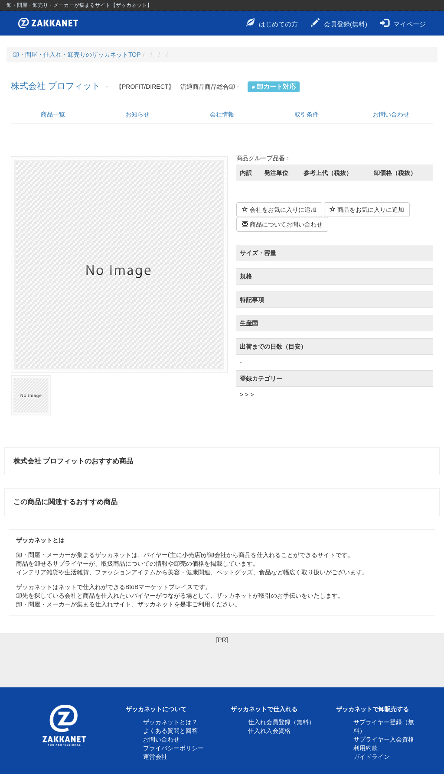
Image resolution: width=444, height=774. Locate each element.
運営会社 (155, 756)
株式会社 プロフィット (55, 86)
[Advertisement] (222, 663)
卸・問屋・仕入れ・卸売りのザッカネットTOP (77, 54)
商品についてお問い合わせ (282, 224)
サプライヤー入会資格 (383, 739)
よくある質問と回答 (170, 730)
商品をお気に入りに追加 (367, 209)
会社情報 (222, 114)
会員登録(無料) (339, 23)
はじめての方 (272, 23)
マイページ (403, 23)
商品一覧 (53, 114)
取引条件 (306, 114)
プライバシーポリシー (173, 748)
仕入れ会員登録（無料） (281, 722)
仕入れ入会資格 (269, 730)
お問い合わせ (391, 114)
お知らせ (137, 114)
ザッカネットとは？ (170, 722)
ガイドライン (371, 756)
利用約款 (365, 748)
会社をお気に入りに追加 (279, 209)
